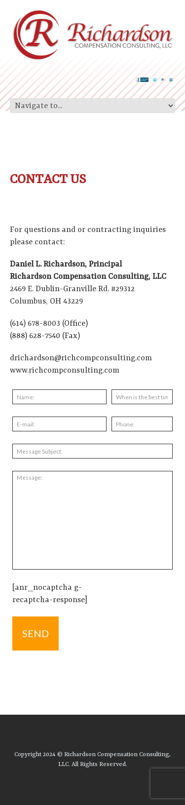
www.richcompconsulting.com (64, 370)
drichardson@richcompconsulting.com (81, 358)
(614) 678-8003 (35, 323)
